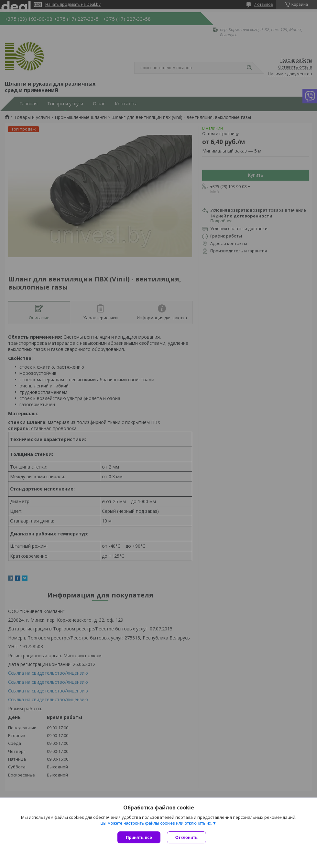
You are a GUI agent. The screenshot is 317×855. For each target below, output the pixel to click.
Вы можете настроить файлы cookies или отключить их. (156, 823)
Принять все (139, 837)
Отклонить (186, 837)
